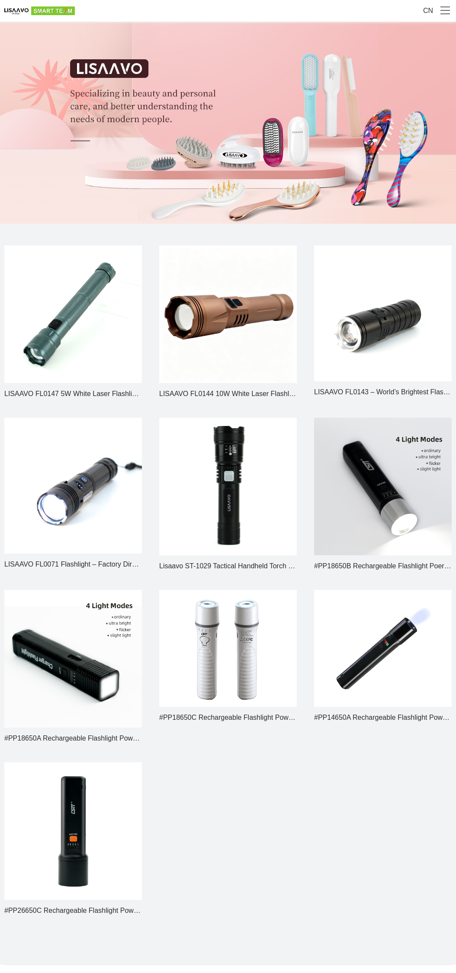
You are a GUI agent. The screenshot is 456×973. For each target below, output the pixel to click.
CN (428, 10)
